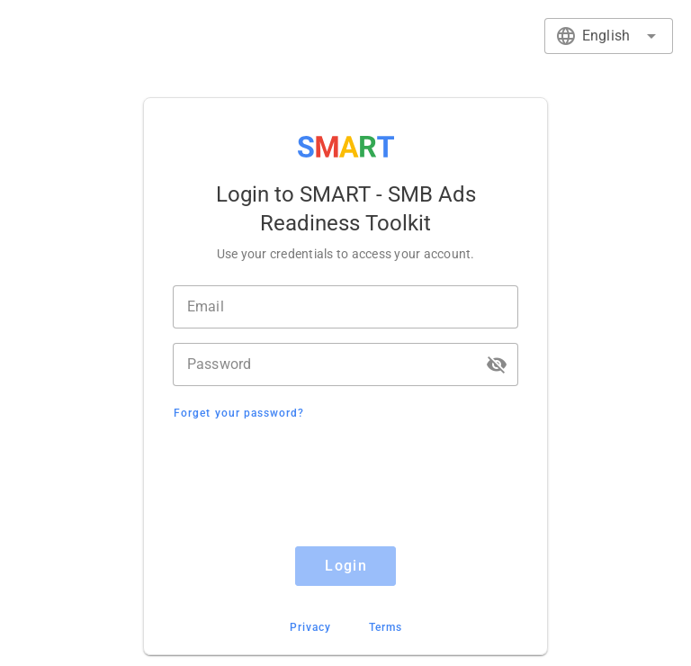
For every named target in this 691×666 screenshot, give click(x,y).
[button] (496, 364)
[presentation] (345, 486)
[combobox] (608, 36)
